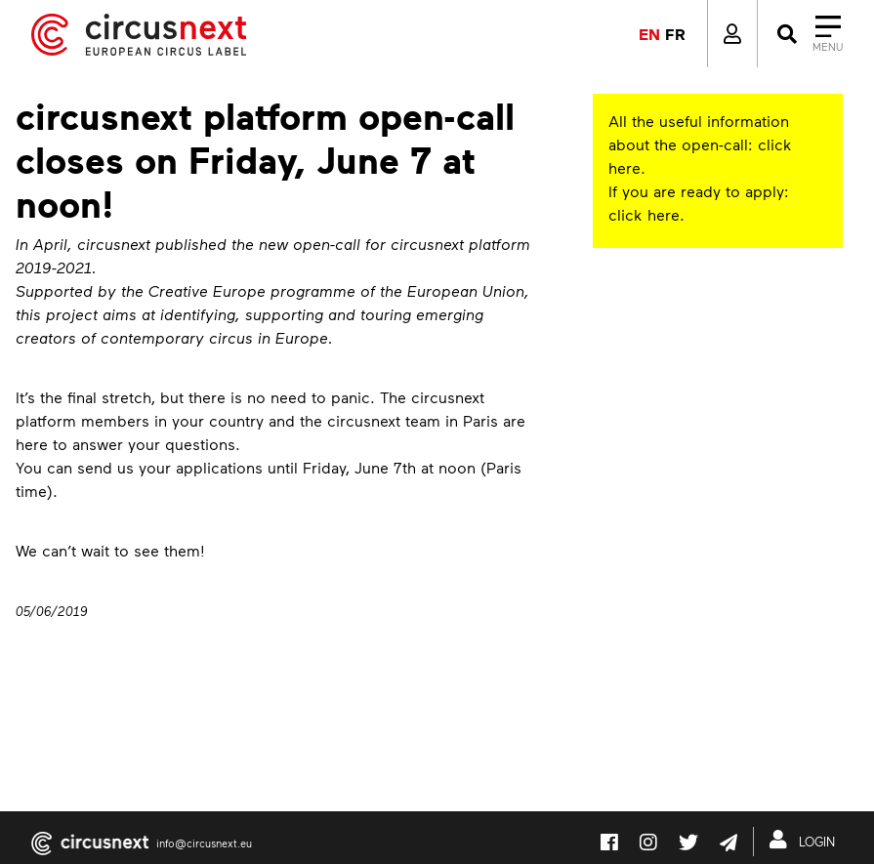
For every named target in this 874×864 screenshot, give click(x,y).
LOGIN (806, 839)
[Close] (808, 34)
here (624, 167)
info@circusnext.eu (204, 843)
